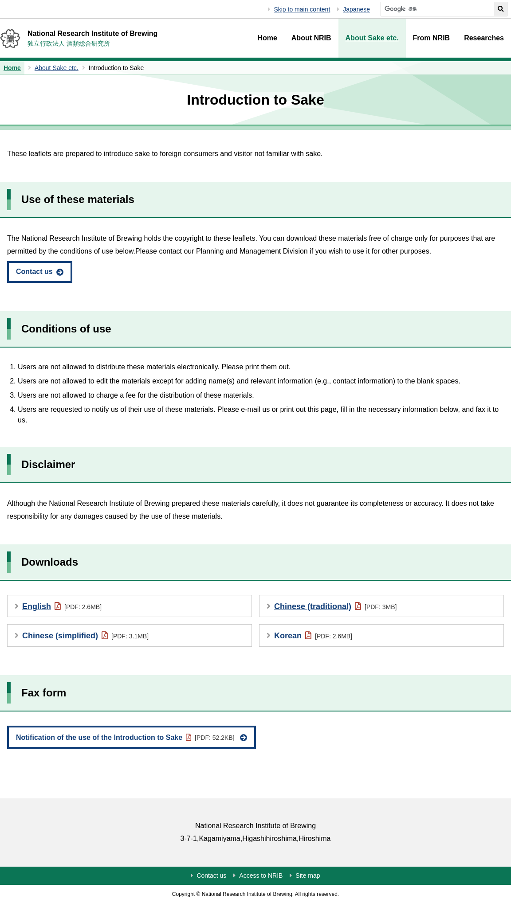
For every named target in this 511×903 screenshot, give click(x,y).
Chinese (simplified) (85, 635)
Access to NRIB (261, 875)
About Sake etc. (372, 38)
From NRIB (431, 38)
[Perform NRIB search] (500, 9)
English (62, 606)
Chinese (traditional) (335, 606)
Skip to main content (302, 9)
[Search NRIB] (437, 9)
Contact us (34, 271)
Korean (313, 635)
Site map (307, 875)
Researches (484, 38)
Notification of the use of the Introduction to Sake (125, 737)
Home (267, 38)
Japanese (356, 9)
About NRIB (311, 38)
